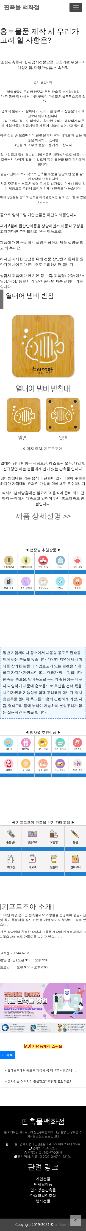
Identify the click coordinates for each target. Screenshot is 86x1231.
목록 (7, 1055)
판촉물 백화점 (21, 7)
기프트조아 (53, 448)
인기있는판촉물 (43, 1190)
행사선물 (43, 1201)
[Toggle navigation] (75, 7)
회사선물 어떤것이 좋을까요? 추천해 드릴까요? (39, 1081)
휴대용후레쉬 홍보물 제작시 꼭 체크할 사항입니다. (42, 1070)
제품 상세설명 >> (43, 516)
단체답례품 (43, 1184)
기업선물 (43, 1179)
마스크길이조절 (43, 1195)
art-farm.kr (62, 1224)
